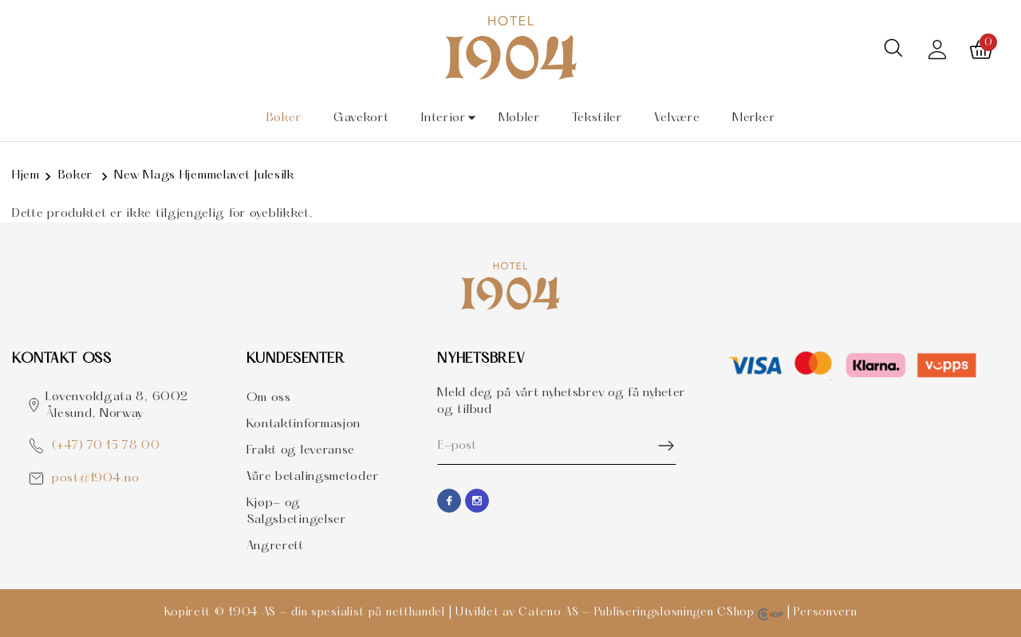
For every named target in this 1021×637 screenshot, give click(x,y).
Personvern (825, 613)
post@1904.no (95, 478)
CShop (750, 613)
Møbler (519, 118)
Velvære (677, 118)
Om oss (268, 397)
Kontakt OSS (62, 359)
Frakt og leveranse (301, 450)
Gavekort (361, 118)
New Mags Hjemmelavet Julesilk (204, 175)
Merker (753, 118)
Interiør (443, 118)
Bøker (284, 118)
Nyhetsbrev (481, 359)
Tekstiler (596, 118)
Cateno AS (548, 613)
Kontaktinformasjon (303, 424)
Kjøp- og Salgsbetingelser (296, 511)
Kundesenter (295, 359)
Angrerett (275, 546)
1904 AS (252, 613)
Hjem (26, 175)
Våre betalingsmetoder (312, 476)
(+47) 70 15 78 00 (106, 446)
